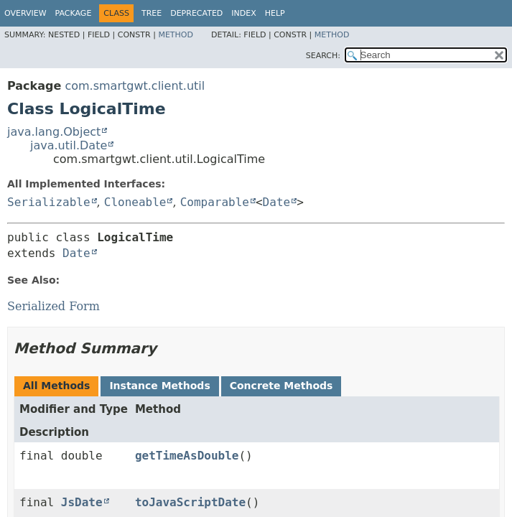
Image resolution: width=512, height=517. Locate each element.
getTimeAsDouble (187, 455)
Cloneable (135, 202)
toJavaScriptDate (190, 502)
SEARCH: (323, 55)
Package (73, 13)
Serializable (48, 202)
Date (277, 202)
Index (243, 13)
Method (175, 34)
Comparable (214, 202)
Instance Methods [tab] (159, 385)
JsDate (82, 502)
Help (275, 13)
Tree (151, 13)
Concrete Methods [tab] (281, 385)
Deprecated (196, 13)
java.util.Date (68, 145)
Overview (25, 13)
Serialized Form (53, 306)
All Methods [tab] (56, 385)
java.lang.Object (54, 132)
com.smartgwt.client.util (135, 86)
